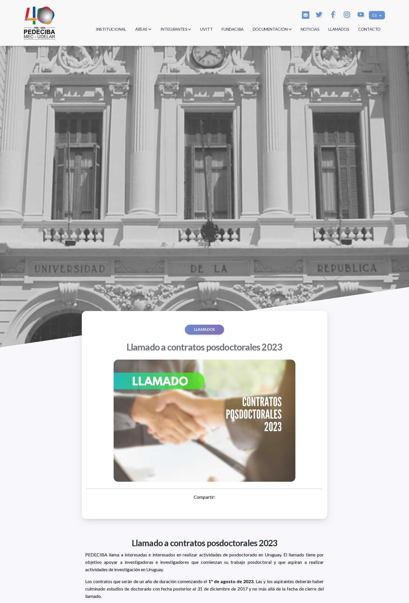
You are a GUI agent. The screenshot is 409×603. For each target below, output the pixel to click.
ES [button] (375, 15)
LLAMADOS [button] (338, 29)
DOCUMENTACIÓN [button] (272, 29)
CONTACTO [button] (369, 29)
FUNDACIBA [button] (232, 29)
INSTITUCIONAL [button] (111, 29)
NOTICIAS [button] (310, 29)
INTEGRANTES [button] (175, 29)
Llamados (204, 329)
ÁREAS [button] (143, 29)
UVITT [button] (206, 29)
